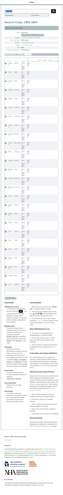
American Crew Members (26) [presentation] (15, 54)
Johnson (16, 151)
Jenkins (16, 160)
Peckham (17, 107)
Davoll (16, 240)
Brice (15, 275)
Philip (9, 151)
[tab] (18, 54)
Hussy (16, 169)
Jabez (10, 249)
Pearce (16, 125)
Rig (18, 47)
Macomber (17, 142)
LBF (48, 455)
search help (10, 297)
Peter (10, 72)
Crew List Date (14, 40)
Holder (10, 222)
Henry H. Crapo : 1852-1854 (31, 38)
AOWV (47, 453)
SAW (31, 455)
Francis (16, 231)
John (9, 284)
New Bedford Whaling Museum (14, 451)
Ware (15, 72)
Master (17, 42)
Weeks (16, 63)
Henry (10, 116)
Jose (9, 231)
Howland (16, 178)
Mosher (16, 134)
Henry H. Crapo (27, 45)
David (15, 249)
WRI (18, 33)
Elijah (9, 240)
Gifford (16, 213)
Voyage (17, 38)
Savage (16, 89)
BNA (14, 457)
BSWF (16, 455)
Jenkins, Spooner (28, 42)
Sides (16, 80)
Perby (16, 98)
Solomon (11, 178)
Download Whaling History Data (42, 426)
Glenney (16, 204)
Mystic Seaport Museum (47, 449)
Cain (15, 266)
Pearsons (17, 116)
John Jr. (10, 196)
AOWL (53, 453)
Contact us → (8, 440)
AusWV (30, 457)
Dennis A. (11, 275)
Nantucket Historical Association (38, 451)
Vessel (17, 45)
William (10, 98)
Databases (42, 365)
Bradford (16, 284)
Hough (16, 196)
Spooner (10, 160)
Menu (31, 2)
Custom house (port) (12, 50)
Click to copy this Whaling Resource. (32, 34)
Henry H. (10, 107)
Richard (10, 89)
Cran (15, 257)
